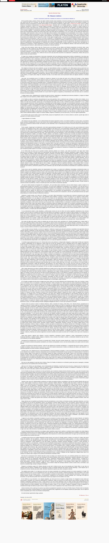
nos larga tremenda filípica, (45, 25)
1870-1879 (87, 499)
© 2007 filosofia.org (26, 500)
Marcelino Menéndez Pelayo (54, 13)
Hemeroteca (86, 500)
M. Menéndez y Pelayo (84, 495)
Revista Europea (23, 9)
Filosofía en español (26, 499)
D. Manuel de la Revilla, (75, 23)
